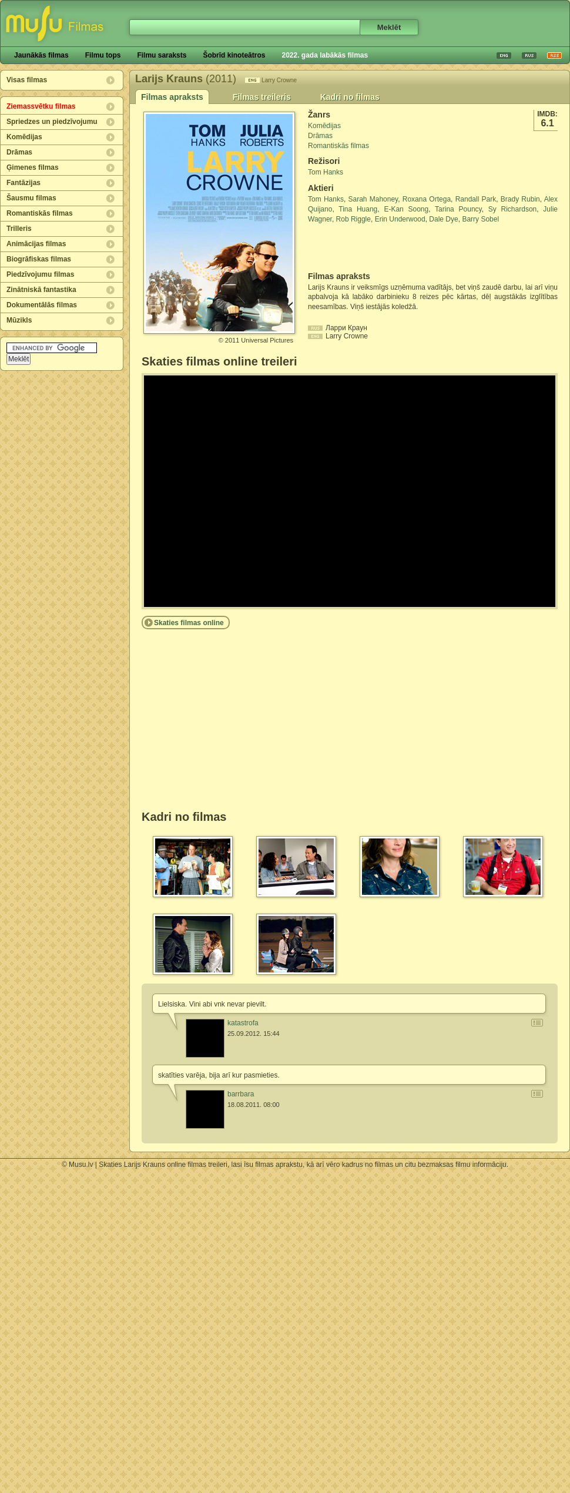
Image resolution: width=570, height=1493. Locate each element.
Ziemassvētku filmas (40, 106)
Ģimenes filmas (32, 167)
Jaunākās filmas (41, 55)
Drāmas (19, 152)
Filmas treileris (262, 97)
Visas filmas (26, 80)
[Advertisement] (376, 248)
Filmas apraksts (172, 97)
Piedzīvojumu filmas (40, 274)
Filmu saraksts (161, 55)
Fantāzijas (23, 183)
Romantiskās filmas (39, 213)
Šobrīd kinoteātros (234, 55)
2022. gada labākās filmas (324, 55)
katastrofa (243, 1023)
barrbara (240, 1094)
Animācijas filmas (36, 244)
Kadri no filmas (350, 97)
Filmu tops (103, 55)
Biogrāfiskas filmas (38, 259)
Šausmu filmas (31, 198)
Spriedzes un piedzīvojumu (52, 122)
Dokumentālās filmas (41, 305)
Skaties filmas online (189, 623)
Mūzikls (19, 320)
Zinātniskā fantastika (41, 290)
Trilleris (19, 228)
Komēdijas (24, 137)
